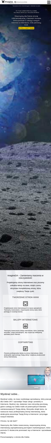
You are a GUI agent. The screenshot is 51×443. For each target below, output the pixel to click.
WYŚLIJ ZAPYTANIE (26, 28)
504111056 (20, 2)
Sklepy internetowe (25, 319)
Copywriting (25, 342)
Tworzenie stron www (25, 297)
